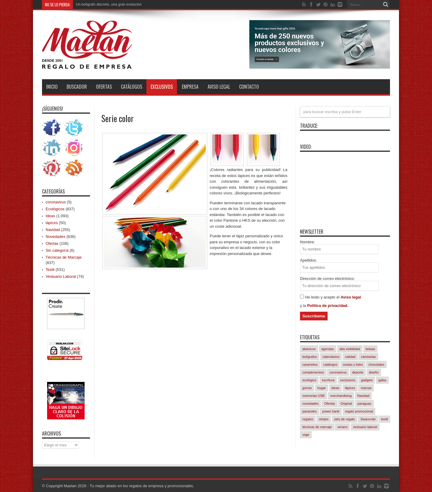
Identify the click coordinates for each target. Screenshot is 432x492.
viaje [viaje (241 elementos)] (305, 434)
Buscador (77, 86)
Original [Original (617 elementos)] (346, 403)
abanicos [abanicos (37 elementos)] (309, 349)
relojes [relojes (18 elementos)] (323, 419)
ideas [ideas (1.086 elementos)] (335, 388)
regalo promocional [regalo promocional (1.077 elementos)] (359, 411)
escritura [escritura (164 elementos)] (328, 380)
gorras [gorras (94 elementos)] (307, 388)
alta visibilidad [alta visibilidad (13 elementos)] (350, 349)
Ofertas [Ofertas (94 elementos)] (329, 403)
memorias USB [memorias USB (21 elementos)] (313, 396)
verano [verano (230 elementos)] (342, 427)
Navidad (53, 229)
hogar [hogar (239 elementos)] (321, 388)
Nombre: (307, 242)
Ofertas (104, 86)
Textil (50, 269)
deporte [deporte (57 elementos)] (357, 372)
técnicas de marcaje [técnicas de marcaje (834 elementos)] (317, 427)
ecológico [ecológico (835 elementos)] (309, 380)
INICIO (52, 86)
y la (303, 305)
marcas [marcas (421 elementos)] (366, 388)
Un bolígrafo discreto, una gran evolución (109, 4)
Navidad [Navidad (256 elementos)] (363, 396)
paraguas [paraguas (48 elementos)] (364, 403)
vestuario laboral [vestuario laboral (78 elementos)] (365, 427)
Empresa (190, 86)
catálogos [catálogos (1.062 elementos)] (330, 364)
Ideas (50, 216)
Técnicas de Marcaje (64, 257)
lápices (52, 222)
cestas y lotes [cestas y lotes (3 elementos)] (353, 364)
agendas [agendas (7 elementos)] (327, 349)
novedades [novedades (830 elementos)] (310, 403)
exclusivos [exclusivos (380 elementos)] (348, 380)
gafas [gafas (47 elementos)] (382, 380)
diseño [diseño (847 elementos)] (374, 372)
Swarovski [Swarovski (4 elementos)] (367, 419)
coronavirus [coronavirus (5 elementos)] (337, 372)
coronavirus (56, 202)
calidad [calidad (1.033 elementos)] (350, 356)
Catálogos (131, 86)
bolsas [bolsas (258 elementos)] (370, 349)
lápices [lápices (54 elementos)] (350, 388)
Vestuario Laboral (61, 276)
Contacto (249, 86)
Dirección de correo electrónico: (327, 278)
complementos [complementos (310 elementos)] (313, 372)
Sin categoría (57, 250)
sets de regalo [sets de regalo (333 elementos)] (344, 419)
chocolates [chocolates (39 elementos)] (376, 364)
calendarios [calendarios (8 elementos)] (330, 356)
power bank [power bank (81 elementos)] (330, 411)
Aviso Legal (219, 86)
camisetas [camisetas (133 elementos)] (368, 356)
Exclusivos (162, 86)
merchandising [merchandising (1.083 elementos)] (341, 396)
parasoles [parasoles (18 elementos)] (309, 411)
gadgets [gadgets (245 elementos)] (367, 380)
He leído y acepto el (323, 297)
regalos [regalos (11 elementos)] (307, 419)
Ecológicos (55, 209)
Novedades (55, 236)
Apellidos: (308, 260)
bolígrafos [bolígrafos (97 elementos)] (309, 356)
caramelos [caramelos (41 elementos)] (310, 364)
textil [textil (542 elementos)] (384, 419)
